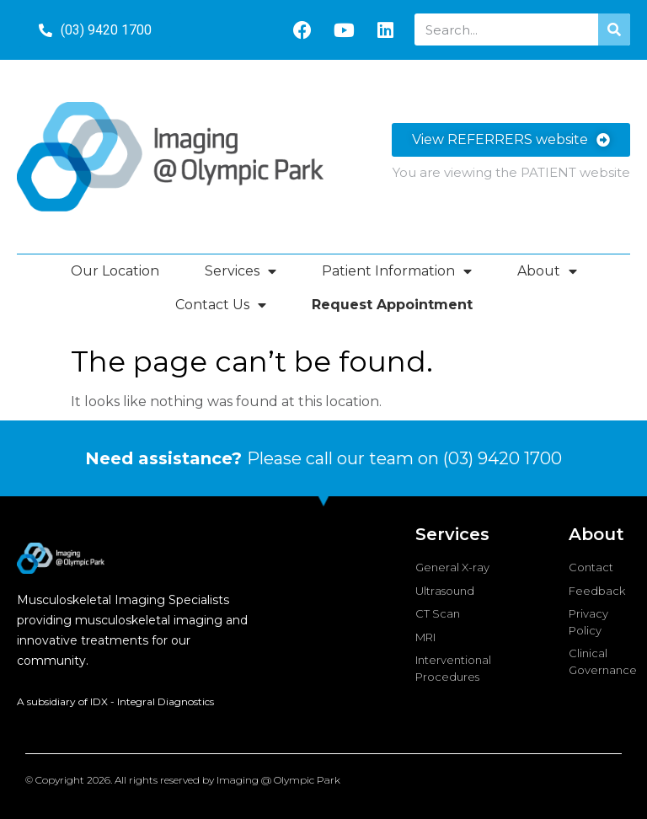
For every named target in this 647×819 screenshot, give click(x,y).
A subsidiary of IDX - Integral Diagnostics (115, 701)
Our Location (115, 271)
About (547, 271)
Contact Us (220, 305)
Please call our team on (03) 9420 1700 (323, 458)
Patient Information (397, 271)
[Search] (614, 29)
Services (240, 271)
